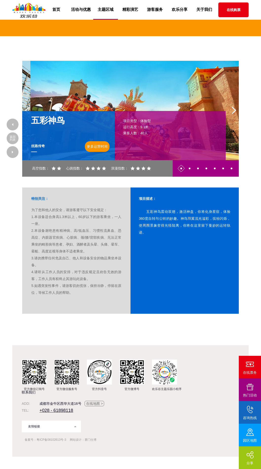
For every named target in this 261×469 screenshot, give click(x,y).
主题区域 (105, 9)
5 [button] (215, 168)
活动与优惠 (81, 9)
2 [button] (189, 168)
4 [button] (206, 168)
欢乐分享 (179, 9)
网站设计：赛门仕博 (83, 439)
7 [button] (231, 168)
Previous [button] (27, 110)
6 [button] (223, 168)
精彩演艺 (130, 9)
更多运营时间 (97, 146)
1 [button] (181, 168)
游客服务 (155, 9)
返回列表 (13, 138)
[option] (130, 110)
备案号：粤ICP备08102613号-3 (45, 439)
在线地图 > (94, 404)
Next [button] (234, 110)
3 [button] (198, 168)
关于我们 (204, 9)
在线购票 (234, 10)
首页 (56, 9)
